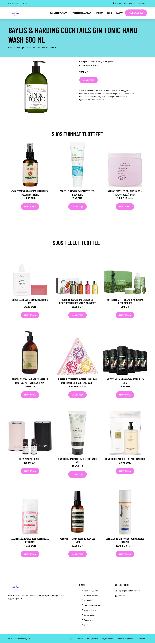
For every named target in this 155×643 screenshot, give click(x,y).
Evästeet (79, 638)
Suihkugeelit (108, 61)
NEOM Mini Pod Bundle (30, 459)
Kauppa (119, 13)
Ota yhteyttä (92, 638)
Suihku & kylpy (96, 61)
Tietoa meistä (89, 615)
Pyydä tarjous (136, 13)
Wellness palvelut (91, 595)
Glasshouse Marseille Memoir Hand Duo (125, 459)
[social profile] (26, 3)
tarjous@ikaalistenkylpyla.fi (134, 3)
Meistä (99, 13)
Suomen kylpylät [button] (58, 13)
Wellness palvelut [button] (82, 13)
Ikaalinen (118, 3)
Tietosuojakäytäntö (124, 638)
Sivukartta (141, 638)
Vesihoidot (88, 600)
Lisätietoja (88, 80)
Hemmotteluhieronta (92, 605)
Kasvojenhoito (90, 610)
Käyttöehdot (107, 638)
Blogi (109, 13)
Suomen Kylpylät (91, 591)
